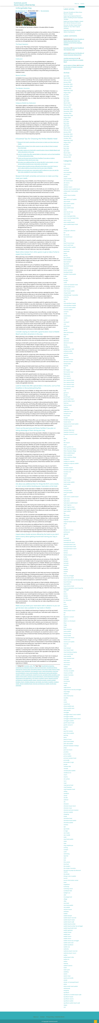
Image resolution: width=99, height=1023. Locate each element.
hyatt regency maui (69, 507)
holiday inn (67, 459)
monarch (66, 677)
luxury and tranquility (32, 673)
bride (65, 276)
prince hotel (67, 754)
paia (65, 729)
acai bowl (66, 170)
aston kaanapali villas (70, 216)
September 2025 (68, 90)
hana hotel (67, 415)
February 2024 (68, 130)
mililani (66, 666)
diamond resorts (68, 343)
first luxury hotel (46, 669)
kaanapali (66, 538)
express (66, 355)
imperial (66, 519)
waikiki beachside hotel (70, 928)
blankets (66, 268)
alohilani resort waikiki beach (72, 189)
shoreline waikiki (68, 822)
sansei (65, 795)
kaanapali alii (67, 540)
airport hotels (67, 178)
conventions (67, 316)
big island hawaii (68, 266)
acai (65, 166)
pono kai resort (68, 750)
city (65, 301)
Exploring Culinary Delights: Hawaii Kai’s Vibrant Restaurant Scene (73, 22)
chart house (67, 289)
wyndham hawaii (68, 997)
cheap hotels (67, 293)
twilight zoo (67, 893)
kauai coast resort (69, 578)
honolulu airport (68, 467)
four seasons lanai (69, 382)
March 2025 (67, 103)
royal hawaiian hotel (69, 789)
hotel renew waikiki (69, 482)
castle (65, 282)
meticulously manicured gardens (48, 673)
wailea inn (66, 959)
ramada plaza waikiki (69, 770)
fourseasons (67, 388)
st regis (66, 831)
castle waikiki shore (69, 287)
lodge (65, 625)
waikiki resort (67, 936)
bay (65, 239)
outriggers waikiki (69, 721)
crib (65, 324)
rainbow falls (67, 766)
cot (64, 320)
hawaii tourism (68, 426)
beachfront (67, 249)
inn (64, 526)
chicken (66, 299)
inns (65, 528)
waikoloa (66, 949)
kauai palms (67, 584)
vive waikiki (67, 907)
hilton (65, 445)
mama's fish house (69, 637)
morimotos (67, 681)
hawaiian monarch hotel (70, 434)
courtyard (66, 322)
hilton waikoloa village (70, 457)
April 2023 (66, 151)
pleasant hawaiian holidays (71, 745)
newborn (66, 693)
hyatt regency (67, 505)
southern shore (43, 678)
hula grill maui (68, 490)
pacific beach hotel (69, 723)
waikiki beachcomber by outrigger (73, 926)
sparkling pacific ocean (29, 680)
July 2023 (66, 144)
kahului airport (68, 555)
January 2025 (67, 107)
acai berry (66, 168)
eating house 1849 (69, 349)
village (65, 899)
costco (65, 318)
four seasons (67, 378)
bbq (65, 241)
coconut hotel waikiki (70, 307)
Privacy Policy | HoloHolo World (55, 1017)
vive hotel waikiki (68, 905)
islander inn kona (68, 530)
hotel (65, 476)
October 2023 (67, 138)
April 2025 (66, 101)
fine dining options (36, 669)
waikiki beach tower (69, 920)
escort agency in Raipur (70, 65)
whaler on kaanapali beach (71, 982)
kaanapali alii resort (69, 542)
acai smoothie (67, 172)
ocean (65, 702)
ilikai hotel (66, 515)
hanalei (66, 417)
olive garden (67, 710)
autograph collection (69, 230)
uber (65, 895)
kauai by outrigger (69, 575)
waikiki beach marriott (70, 918)
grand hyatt (67, 397)
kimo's (65, 594)
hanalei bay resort (69, 420)
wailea (65, 955)
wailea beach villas (69, 957)
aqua (65, 197)
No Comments (45, 11)
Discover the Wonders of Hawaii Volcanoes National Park (74, 67)
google (66, 395)
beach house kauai (69, 243)
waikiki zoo (67, 947)
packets (66, 727)
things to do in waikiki (70, 876)
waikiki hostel (67, 932)
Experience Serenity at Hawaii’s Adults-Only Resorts (72, 31)
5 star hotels (67, 164)
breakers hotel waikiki (70, 274)
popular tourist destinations (35, 676)
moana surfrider (68, 673)
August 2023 (67, 142)
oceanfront (67, 704)
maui (65, 646)
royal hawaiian (68, 787)
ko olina (66, 598)
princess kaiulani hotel (70, 758)
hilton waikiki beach (69, 453)
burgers (66, 280)
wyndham (66, 992)
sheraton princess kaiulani (71, 810)
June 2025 (66, 97)
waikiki (47, 684)
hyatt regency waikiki (69, 509)
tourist (65, 878)
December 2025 (68, 84)
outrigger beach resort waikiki (72, 714)
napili (65, 685)
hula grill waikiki (68, 492)
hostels (66, 474)
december (66, 338)
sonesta (66, 824)
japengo (66, 534)
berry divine (67, 257)
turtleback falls (68, 891)
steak (65, 841)
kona (65, 604)
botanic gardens (68, 270)
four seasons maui (69, 384)
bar (65, 232)
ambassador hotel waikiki (71, 191)
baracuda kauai (68, 237)
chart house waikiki (69, 291)
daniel (65, 328)
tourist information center (71, 880)
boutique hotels (68, 272)
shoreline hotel (68, 818)
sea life (66, 797)
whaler (65, 980)
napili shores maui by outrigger (72, 689)
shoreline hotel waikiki (70, 820)
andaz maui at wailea (69, 195)
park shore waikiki (69, 733)
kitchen (66, 596)
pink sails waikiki (68, 743)
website (66, 53)
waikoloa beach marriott (70, 951)
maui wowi (67, 660)
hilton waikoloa (68, 455)
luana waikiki (67, 631)
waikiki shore (67, 938)
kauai (65, 573)
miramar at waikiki (69, 671)
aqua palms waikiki (69, 203)
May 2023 (66, 149)
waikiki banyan (68, 915)
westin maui (67, 976)
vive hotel (66, 903)
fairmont (66, 357)
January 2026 (67, 82)
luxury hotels (67, 635)
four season (67, 376)
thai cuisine (67, 862)
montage (66, 679)
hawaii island (67, 422)
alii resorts (67, 183)
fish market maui (68, 372)
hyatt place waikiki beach (71, 503)
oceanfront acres (37, 675)
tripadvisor (67, 884)
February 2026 (68, 80)
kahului (66, 553)
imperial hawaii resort (70, 521)
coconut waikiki (68, 309)
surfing (66, 847)
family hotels (67, 363)
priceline (66, 752)
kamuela (66, 563)
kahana (66, 551)
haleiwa (66, 407)
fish (65, 368)
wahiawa (66, 911)
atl (64, 226)
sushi (65, 851)
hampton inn (67, 413)
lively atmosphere (47, 671)
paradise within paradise (50, 675)
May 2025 (66, 99)
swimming (66, 854)
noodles (66, 698)
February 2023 (68, 155)
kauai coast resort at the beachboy (73, 580)
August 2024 (67, 117)
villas (65, 901)
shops (65, 816)
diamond (66, 341)
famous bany (26, 669)
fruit (65, 390)
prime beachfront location (51, 676)
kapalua (66, 569)
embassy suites (68, 351)
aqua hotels (67, 201)
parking (66, 735)
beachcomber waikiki (70, 247)
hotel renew (67, 480)
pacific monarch (68, 725)
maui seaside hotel (69, 658)
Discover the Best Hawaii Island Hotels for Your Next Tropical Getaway (72, 26)
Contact (82, 3)
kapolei (66, 571)
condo (65, 314)
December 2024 (68, 109)
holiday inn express (69, 461)
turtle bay (66, 886)
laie (65, 612)
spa (65, 827)
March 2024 (67, 128)
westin (65, 974)
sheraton (66, 804)
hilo (65, 440)
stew (65, 843)
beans (65, 253)
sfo (64, 802)
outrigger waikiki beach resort (72, 718)
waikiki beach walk (69, 922)
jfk (64, 536)
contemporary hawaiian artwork (25, 668)
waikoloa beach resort (70, 953)
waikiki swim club (68, 942)
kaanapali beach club (69, 544)
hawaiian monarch (69, 432)
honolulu (26, 666)
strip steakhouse (68, 845)
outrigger (66, 712)
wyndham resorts (69, 999)
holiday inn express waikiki (71, 463)
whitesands (67, 988)
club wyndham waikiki (70, 305)
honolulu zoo (67, 472)
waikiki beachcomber (70, 924)
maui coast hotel (68, 654)
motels (65, 683)
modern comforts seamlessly (24, 675)
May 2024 (66, 124)
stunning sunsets (41, 680)
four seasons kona (69, 380)
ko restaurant (67, 600)
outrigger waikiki (68, 716)
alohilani (66, 185)
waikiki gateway (68, 930)
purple (65, 764)
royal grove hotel (68, 785)
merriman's (67, 662)
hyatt (65, 494)
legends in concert (69, 617)
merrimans (67, 664)
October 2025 (67, 88)
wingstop (66, 990)
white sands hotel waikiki (71, 986)
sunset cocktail (51, 680)
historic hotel (55, 669)
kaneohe (66, 565)
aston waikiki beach (69, 222)
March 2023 (67, 153)
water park (67, 970)
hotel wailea (67, 484)
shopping (66, 814)
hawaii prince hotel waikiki (71, 424)
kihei (65, 592)
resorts (66, 777)
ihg (64, 513)
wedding (66, 972)
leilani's (66, 619)
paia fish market (68, 731)
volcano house (68, 909)
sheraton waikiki (68, 812)
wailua (65, 961)
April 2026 (66, 76)
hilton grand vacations (70, 449)
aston (65, 210)
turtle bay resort (68, 888)
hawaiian (66, 428)
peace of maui (68, 739)
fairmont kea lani (68, 359)
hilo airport (67, 442)
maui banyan (67, 648)
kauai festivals (68, 582)
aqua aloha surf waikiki (70, 199)
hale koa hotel (68, 405)
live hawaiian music (36, 671)
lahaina (66, 608)
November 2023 (68, 136)
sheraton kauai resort (70, 806)
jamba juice (67, 532)
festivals (66, 366)
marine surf (67, 639)
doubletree (67, 347)
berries (66, 255)
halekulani (66, 409)
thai (65, 860)
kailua (65, 557)
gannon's (66, 393)
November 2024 (68, 111)
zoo (65, 1007)
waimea (66, 963)
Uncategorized (68, 897)
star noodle (67, 835)
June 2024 (66, 121)
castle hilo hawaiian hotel (71, 284)
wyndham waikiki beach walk (72, 1003)
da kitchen (66, 326)
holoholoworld (21, 11)
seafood (66, 800)
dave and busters (68, 332)
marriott (66, 644)
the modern (67, 866)
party (65, 737)
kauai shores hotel (69, 586)
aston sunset (67, 220)
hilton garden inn (68, 447)
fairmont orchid (68, 361)
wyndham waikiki (68, 1001)
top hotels (38, 682)
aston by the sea (68, 212)
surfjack (66, 849)
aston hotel (67, 214)
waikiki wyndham (68, 945)
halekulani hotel (68, 411)
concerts (66, 311)
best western (67, 262)
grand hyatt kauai (69, 399)
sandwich (66, 793)
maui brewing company (70, 652)
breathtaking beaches (48, 666)
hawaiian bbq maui (69, 430)
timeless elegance (30, 682)
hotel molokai (67, 478)
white (65, 984)
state (65, 837)
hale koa (66, 403)
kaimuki (66, 559)
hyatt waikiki (67, 511)
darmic (66, 330)
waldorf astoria (68, 965)
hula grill (66, 488)
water (65, 967)
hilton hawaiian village (70, 451)
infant (65, 523)
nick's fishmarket (68, 696)
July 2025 (66, 94)
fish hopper (67, 370)
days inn (66, 334)
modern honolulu (68, 675)
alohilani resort (68, 187)
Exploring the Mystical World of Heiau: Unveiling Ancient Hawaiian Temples (73, 17)
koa (65, 602)
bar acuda (66, 235)
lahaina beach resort (69, 610)
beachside (66, 251)
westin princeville (68, 978)
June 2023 (66, 146)
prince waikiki (67, 756)
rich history (35, 678)
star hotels (67, 833)
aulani (65, 228)
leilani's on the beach (69, 621)
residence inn (67, 772)
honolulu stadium (69, 469)
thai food (66, 864)
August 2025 (67, 92)
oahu (31, 666)
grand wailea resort (69, 401)
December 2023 (68, 134)
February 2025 (68, 105)
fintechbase (67, 48)
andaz (65, 193)
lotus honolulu (68, 629)
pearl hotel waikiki (69, 741)
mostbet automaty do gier (71, 58)
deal (65, 336)
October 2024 (67, 113)
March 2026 (67, 78)
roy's (65, 781)
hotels (65, 486)
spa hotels (66, 829)
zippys (65, 1005)
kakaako (66, 561)
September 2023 (68, 140)
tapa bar (66, 856)
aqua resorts (67, 205)
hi (64, 436)
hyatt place (67, 501)
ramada (66, 768)
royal (65, 783)
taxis (65, 858)
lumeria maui (67, 633)
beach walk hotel (68, 245)
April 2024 (66, 126)
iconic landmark (25, 671)
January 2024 (67, 132)
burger (66, 278)
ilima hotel (66, 517)
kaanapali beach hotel (70, 546)
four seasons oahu (69, 386)
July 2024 (66, 119)
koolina (66, 606)
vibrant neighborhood (26, 684)
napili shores (67, 687)
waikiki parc (67, 934)
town (65, 882)
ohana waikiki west (69, 708)
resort (65, 775)
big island (66, 264)
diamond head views (40, 668)
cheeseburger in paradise (71, 295)
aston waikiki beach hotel (71, 224)
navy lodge (67, 691)
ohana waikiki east (69, 706)
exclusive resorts (68, 353)
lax (64, 615)
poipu (65, 748)
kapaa (65, 567)
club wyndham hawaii (70, 303)
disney (65, 345)
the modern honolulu (70, 868)
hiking (65, 438)
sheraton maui (68, 808)
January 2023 (67, 157)
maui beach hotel (68, 650)
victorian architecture (39, 684)
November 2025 (68, 86)
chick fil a (66, 297)
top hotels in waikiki (47, 682)
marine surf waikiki (69, 642)
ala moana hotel (68, 181)
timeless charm (20, 682)
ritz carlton (67, 779)
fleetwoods (67, 374)
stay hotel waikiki (68, 839)
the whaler (67, 874)
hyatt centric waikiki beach (71, 496)
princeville (66, 760)
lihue (65, 623)
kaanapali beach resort (70, 548)
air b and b (67, 174)
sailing (65, 791)
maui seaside (67, 656)
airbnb (65, 176)
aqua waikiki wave (69, 208)
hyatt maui (67, 499)
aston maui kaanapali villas (71, 218)
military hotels (68, 669)
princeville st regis (69, 762)
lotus (65, 627)
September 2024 (68, 115)
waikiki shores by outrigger (71, 940)
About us (77, 3)
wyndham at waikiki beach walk (72, 994)
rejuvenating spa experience (24, 678)
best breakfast (68, 260)
